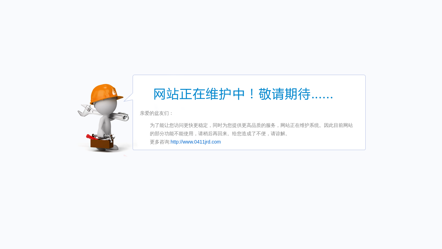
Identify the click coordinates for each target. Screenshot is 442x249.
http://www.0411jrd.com (196, 142)
